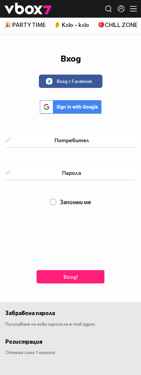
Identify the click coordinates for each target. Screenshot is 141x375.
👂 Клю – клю (71, 24)
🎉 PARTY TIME (25, 24)
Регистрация (24, 341)
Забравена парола (30, 312)
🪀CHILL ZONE (117, 24)
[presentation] (70, 237)
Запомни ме (70, 202)
